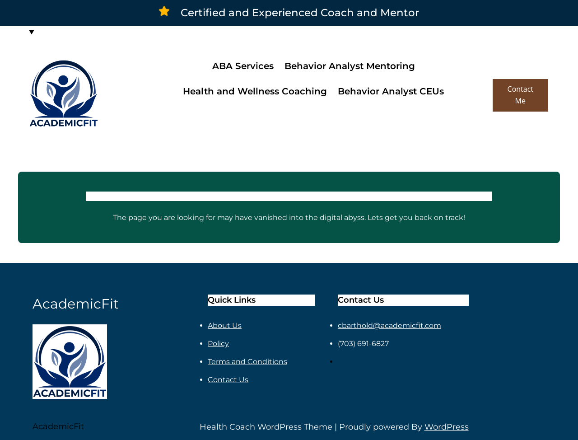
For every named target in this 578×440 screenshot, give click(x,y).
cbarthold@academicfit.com (389, 325)
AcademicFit (58, 426)
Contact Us (228, 379)
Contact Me (520, 95)
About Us (225, 325)
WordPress (446, 427)
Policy (218, 343)
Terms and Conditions (247, 361)
